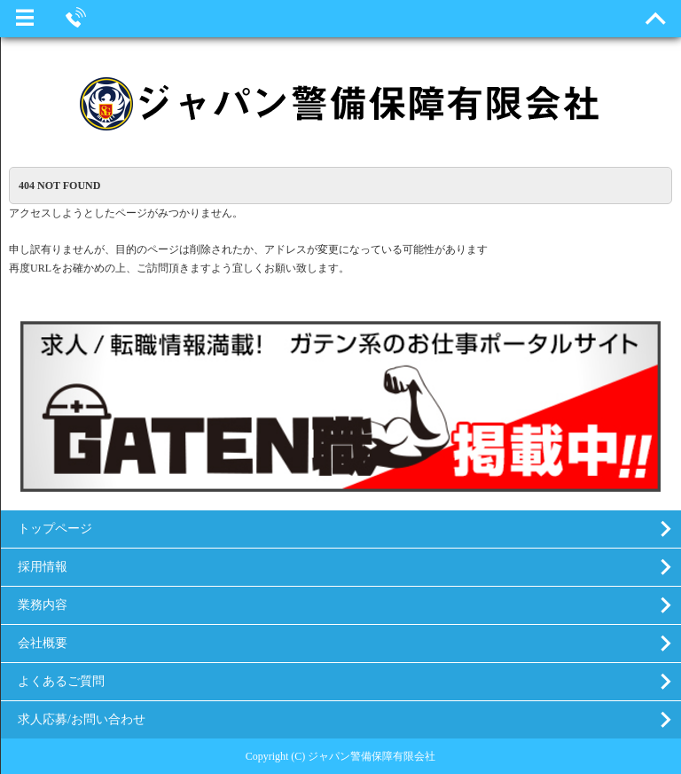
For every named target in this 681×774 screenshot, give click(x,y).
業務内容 (42, 605)
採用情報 (42, 566)
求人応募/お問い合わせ (81, 719)
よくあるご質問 (61, 681)
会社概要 (42, 643)
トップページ (55, 528)
